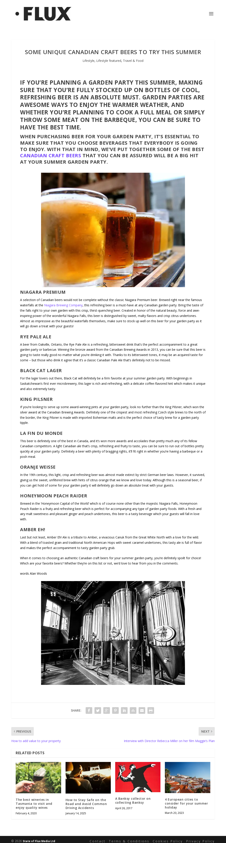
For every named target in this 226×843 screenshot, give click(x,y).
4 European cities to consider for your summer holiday (186, 800)
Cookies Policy (168, 837)
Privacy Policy (200, 837)
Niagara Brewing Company (63, 302)
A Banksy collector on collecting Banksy (133, 797)
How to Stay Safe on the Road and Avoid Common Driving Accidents (86, 800)
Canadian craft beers (50, 152)
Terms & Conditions (129, 837)
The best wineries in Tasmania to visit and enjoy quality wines (34, 800)
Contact (97, 837)
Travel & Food (133, 57)
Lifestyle (88, 57)
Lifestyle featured (108, 57)
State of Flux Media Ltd (39, 838)
